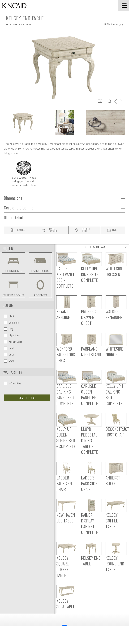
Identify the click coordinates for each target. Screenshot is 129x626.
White (9, 360)
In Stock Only (12, 383)
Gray (8, 328)
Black (9, 316)
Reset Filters (27, 398)
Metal (9, 348)
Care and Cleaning (64, 208)
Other (9, 354)
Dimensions (64, 198)
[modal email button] (113, 230)
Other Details (64, 217)
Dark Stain (11, 322)
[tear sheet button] (20, 230)
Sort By (89, 247)
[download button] (100, 101)
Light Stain (12, 335)
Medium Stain (13, 341)
